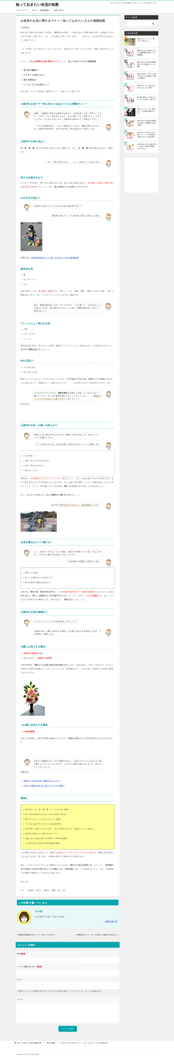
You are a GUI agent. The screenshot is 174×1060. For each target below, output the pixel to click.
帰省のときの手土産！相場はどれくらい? (41, 781)
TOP (29, 1043)
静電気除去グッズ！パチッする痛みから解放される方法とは (97, 935)
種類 (53, 890)
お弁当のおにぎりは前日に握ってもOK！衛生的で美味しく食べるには (146, 146)
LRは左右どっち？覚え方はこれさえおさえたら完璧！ (146, 87)
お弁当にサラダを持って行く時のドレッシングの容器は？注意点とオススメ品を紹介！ (146, 135)
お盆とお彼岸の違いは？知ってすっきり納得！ (44, 786)
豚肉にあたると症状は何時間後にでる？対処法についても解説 (146, 64)
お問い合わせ (59, 10)
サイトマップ (22, 10)
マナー (38, 890)
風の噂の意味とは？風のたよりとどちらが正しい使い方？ (146, 98)
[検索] (141, 23)
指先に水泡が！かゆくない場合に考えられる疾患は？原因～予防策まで (146, 76)
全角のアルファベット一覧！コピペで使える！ (146, 40)
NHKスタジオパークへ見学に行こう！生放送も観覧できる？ (146, 111)
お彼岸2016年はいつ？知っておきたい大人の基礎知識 (54, 258)
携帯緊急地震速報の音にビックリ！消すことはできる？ (37, 935)
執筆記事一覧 (111, 921)
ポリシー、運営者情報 (40, 10)
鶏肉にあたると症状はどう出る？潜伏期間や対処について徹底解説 (146, 53)
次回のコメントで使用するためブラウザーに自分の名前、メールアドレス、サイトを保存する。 (60, 991)
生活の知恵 (25, 27)
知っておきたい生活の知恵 (38, 4)
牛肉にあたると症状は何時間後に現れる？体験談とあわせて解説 (146, 123)
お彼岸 (30, 890)
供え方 (46, 890)
